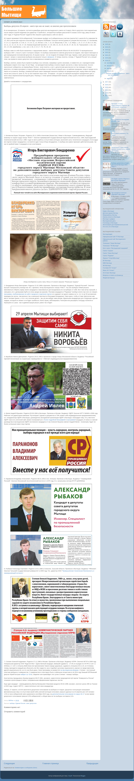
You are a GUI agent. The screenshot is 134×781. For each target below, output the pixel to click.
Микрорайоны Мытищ (110, 215)
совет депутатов (31, 703)
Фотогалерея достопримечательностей (115, 224)
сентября (110, 63)
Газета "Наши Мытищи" (110, 253)
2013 (107, 93)
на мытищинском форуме (70, 670)
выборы (12, 703)
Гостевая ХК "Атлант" (110, 268)
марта (109, 78)
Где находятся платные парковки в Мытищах (118, 193)
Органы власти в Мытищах (111, 217)
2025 (107, 44)
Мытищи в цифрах (109, 219)
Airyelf (70, 776)
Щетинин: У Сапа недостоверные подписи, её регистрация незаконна (120, 105)
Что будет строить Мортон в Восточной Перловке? (120, 179)
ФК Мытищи (107, 265)
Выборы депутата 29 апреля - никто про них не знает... (117, 74)
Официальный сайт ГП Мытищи (113, 236)
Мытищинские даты (109, 221)
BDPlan (11, 700)
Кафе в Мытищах (108, 211)
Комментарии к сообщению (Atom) (26, 767)
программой (71, 420)
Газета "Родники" (108, 255)
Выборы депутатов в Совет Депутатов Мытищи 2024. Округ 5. (120, 164)
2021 (107, 55)
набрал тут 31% (26, 674)
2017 (107, 82)
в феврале (50, 57)
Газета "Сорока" (108, 250)
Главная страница (50, 763)
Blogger (83, 776)
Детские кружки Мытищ (110, 213)
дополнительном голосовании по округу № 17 (68, 694)
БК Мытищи (107, 260)
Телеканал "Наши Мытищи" (112, 243)
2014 (107, 90)
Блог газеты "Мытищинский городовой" (115, 248)
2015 (107, 87)
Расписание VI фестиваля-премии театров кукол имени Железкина (120, 149)
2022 (107, 52)
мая (108, 68)
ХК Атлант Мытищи (109, 273)
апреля (109, 71)
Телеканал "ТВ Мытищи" (111, 245)
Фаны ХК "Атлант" (109, 270)
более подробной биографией (54, 420)
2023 (107, 49)
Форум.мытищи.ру (109, 278)
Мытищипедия (107, 234)
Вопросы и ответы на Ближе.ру (113, 275)
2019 (107, 58)
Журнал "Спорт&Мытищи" (111, 258)
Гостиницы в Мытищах (110, 223)
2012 (107, 95)
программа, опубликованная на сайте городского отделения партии (28, 294)
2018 (107, 60)
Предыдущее (92, 763)
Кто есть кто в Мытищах (110, 226)
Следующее (9, 763)
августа (109, 65)
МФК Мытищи (107, 263)
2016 (107, 84)
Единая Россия (20, 703)
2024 (107, 47)
